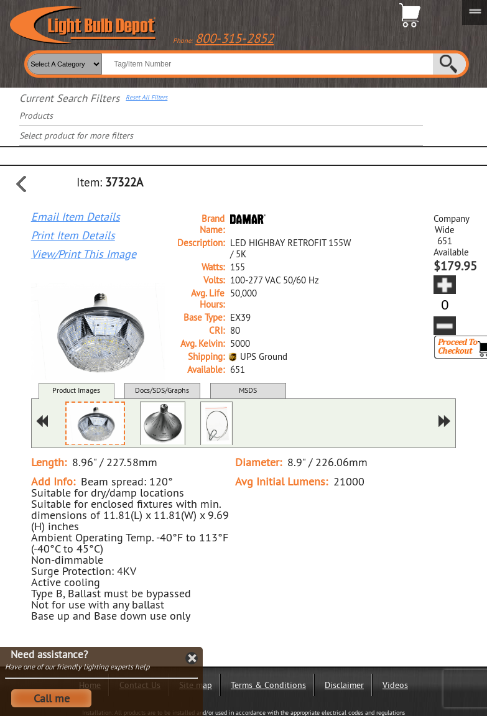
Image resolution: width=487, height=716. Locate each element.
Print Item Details (73, 235)
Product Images (76, 390)
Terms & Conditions (268, 685)
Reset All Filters (146, 97)
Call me (52, 698)
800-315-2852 (234, 38)
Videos (395, 685)
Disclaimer (344, 685)
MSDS (248, 390)
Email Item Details (75, 217)
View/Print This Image (83, 254)
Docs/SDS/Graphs (162, 390)
